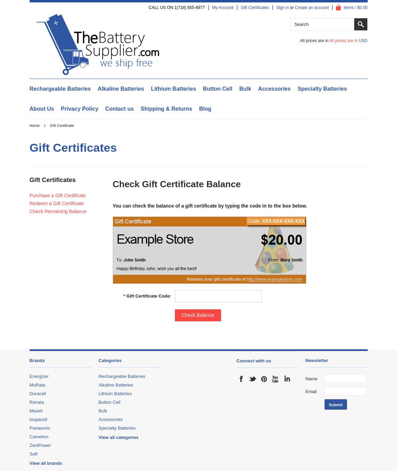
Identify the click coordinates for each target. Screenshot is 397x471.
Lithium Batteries (173, 89)
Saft (34, 454)
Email (311, 391)
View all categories (119, 437)
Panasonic (40, 428)
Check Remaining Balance (58, 211)
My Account (223, 7)
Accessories (274, 89)
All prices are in (348, 40)
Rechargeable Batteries (60, 89)
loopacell (38, 419)
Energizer (39, 376)
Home (35, 125)
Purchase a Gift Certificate (58, 195)
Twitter (253, 379)
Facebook (241, 379)
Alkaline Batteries (121, 89)
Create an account (312, 7)
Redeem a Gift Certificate (57, 203)
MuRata (38, 385)
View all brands (46, 463)
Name (312, 378)
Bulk (245, 89)
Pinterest (264, 379)
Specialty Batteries (322, 89)
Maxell (36, 410)
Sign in (282, 7)
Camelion (39, 436)
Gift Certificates (255, 7)
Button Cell (217, 89)
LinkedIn (287, 379)
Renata (37, 402)
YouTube (275, 379)
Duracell (38, 393)
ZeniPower (40, 445)
